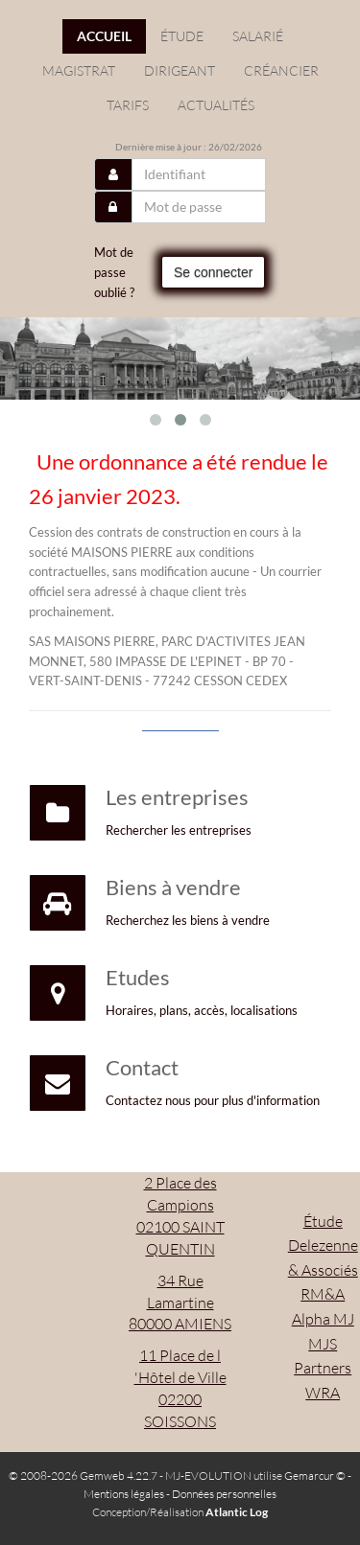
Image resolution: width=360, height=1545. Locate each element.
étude (182, 36)
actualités (216, 105)
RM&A (322, 1293)
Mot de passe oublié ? (114, 272)
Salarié (257, 36)
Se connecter (213, 272)
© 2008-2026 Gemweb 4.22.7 (83, 1475)
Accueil (104, 36)
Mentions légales (124, 1494)
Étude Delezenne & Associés (323, 1245)
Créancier (281, 70)
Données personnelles (224, 1494)
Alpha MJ (323, 1318)
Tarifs (128, 105)
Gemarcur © (315, 1475)
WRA (322, 1392)
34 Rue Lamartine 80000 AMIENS (180, 1302)
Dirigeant (179, 70)
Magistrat (78, 70)
